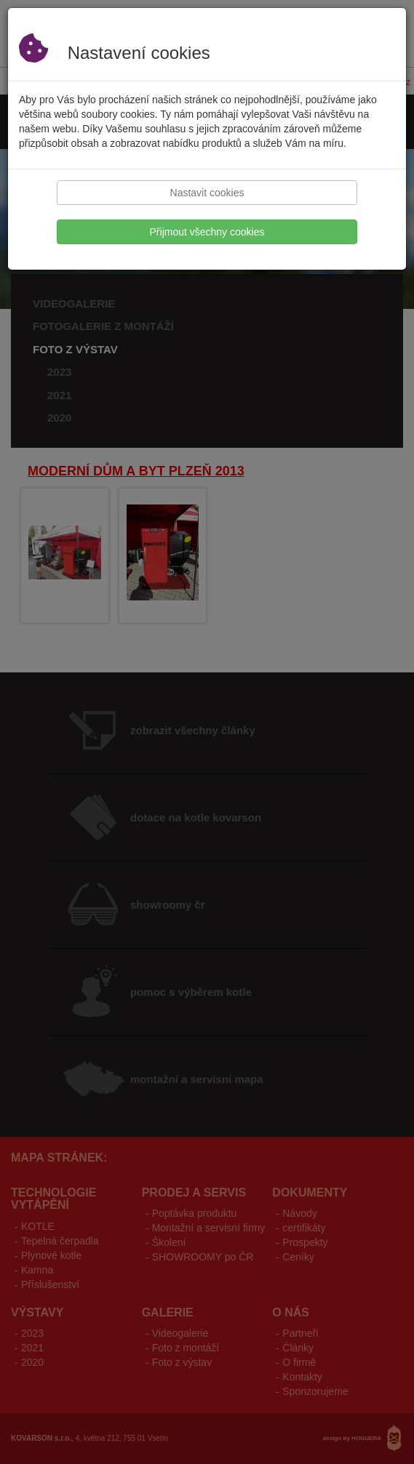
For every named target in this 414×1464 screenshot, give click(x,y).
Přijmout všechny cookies (207, 232)
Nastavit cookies (207, 192)
